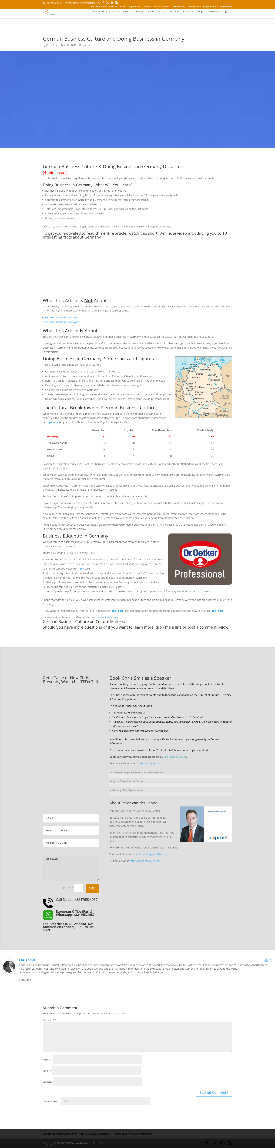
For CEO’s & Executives (102, 6)
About (180, 12)
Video (144, 12)
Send (92, 888)
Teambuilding (178, 6)
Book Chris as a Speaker (100, 12)
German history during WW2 (62, 322)
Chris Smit (52, 45)
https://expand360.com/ (153, 854)
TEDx (81, 568)
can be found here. (107, 617)
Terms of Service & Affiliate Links (133, 1133)
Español (155, 12)
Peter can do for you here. (144, 861)
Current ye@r (52, 1101)
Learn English (207, 12)
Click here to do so (175, 756)
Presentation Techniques (156, 6)
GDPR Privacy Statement (95, 1133)
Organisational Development (217, 6)
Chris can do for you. (149, 763)
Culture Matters (80, 1143)
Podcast (121, 12)
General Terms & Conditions (59, 1133)
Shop (193, 12)
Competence (194, 6)
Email (47, 1070)
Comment (49, 1020)
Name (47, 1060)
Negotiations (134, 6)
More (166, 12)
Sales (122, 6)
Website (47, 1081)
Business (84, 45)
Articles (133, 12)
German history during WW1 (62, 317)
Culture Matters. (110, 621)
